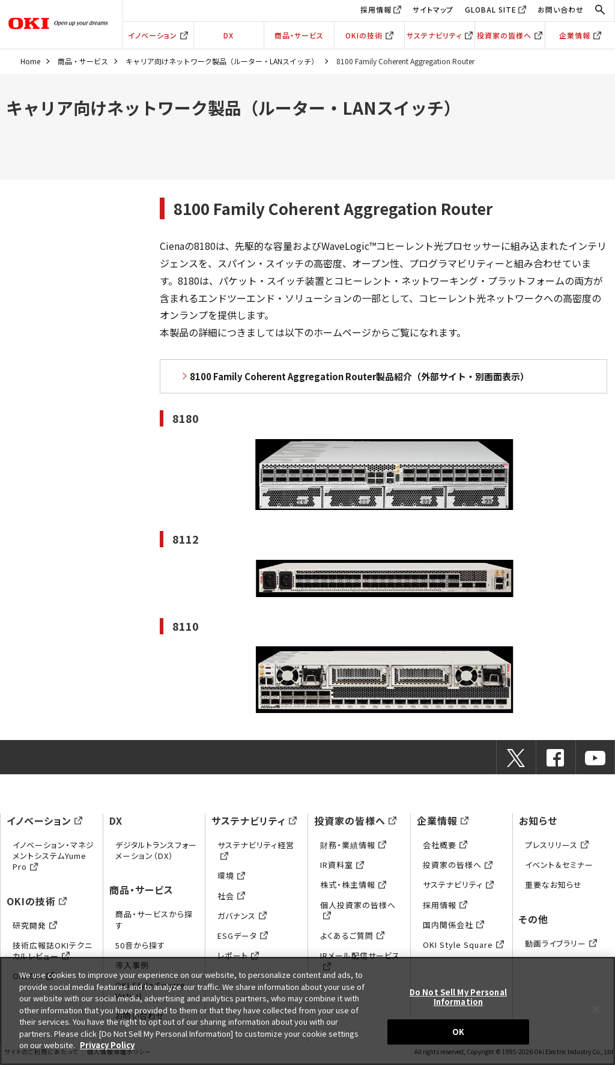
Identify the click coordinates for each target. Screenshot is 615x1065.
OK (458, 1031)
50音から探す (140, 945)
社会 (231, 896)
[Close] (596, 1010)
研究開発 (35, 925)
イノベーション (158, 35)
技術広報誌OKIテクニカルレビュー (52, 950)
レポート (238, 955)
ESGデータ (242, 935)
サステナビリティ (440, 35)
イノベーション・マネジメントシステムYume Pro (53, 855)
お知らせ (538, 820)
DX (228, 35)
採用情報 (376, 9)
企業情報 (580, 35)
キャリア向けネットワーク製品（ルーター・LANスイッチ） (222, 61)
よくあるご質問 (352, 935)
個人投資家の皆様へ (358, 910)
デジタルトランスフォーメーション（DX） (156, 850)
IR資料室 (342, 864)
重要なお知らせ (553, 884)
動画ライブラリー (561, 943)
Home (30, 61)
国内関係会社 (453, 924)
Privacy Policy (107, 1045)
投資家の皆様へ (509, 35)
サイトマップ (433, 9)
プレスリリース (557, 845)
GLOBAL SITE (491, 9)
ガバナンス (242, 915)
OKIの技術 (369, 35)
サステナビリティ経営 (255, 850)
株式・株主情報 (353, 884)
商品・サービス (299, 35)
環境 (231, 875)
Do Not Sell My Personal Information (458, 996)
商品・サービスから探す (154, 919)
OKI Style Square (463, 944)
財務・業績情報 (353, 845)
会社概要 (445, 845)
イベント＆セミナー (559, 864)
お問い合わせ (561, 9)
